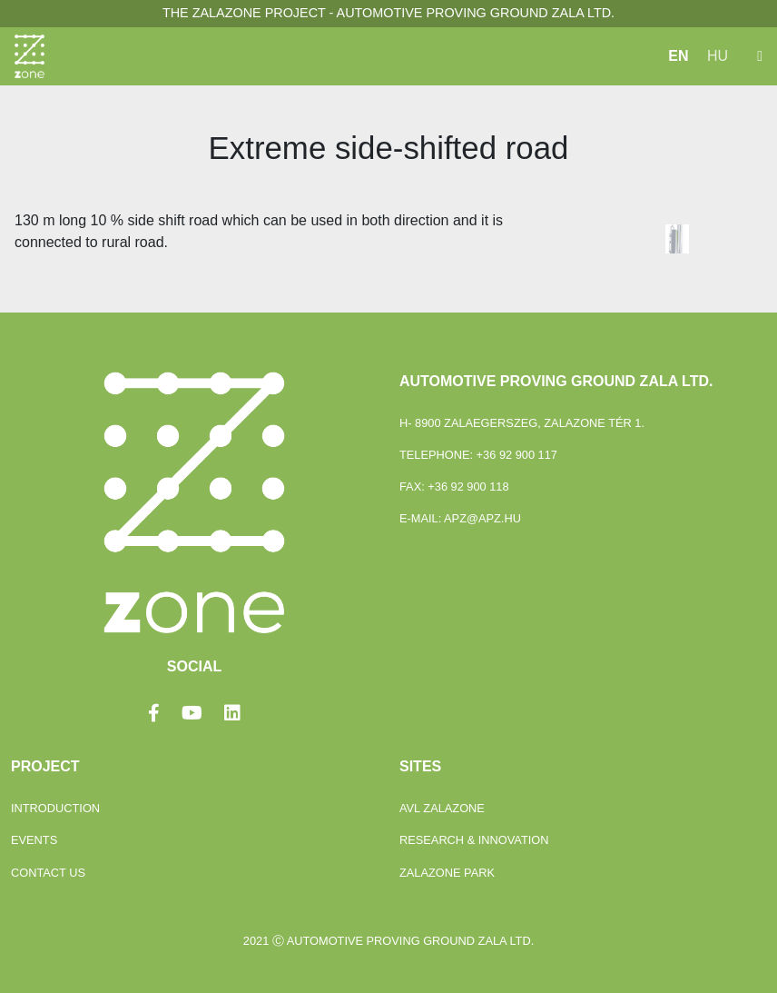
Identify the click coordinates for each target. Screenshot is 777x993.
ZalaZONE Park (447, 872)
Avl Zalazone (442, 808)
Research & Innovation (474, 840)
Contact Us (48, 872)
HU (717, 56)
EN (678, 56)
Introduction (55, 808)
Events (34, 840)
